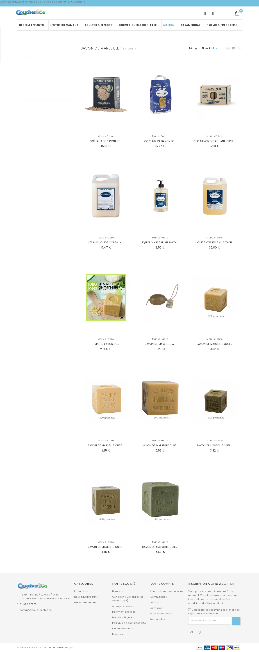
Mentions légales (123, 617)
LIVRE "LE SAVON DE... (106, 344)
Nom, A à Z (208, 48)
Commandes (158, 597)
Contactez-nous (122, 628)
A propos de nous (123, 606)
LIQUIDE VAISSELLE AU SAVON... (160, 242)
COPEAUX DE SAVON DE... (106, 141)
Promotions (81, 591)
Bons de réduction (161, 613)
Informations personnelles (166, 591)
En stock (30, 65)
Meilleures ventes (85, 602)
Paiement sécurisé (124, 611)
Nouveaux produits (86, 597)
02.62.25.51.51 (28, 604)
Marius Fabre (106, 136)
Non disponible (34, 71)
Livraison (117, 591)
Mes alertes (157, 619)
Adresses (156, 608)
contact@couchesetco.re (36, 610)
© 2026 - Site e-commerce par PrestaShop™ (45, 647)
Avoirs (154, 602)
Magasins (118, 634)
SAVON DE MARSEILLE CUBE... (215, 344)
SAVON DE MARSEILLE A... (160, 344)
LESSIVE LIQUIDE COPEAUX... (105, 242)
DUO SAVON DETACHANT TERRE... (215, 141)
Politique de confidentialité (129, 623)
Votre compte (162, 584)
